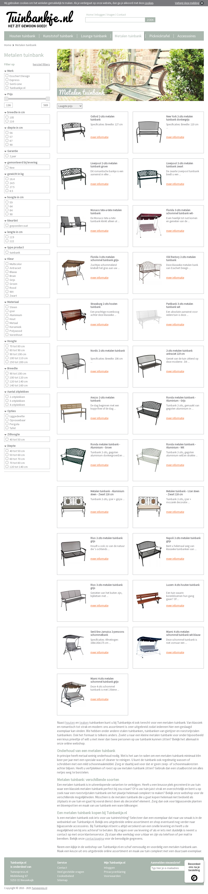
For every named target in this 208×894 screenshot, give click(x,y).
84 (11, 210)
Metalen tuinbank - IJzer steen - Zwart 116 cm (182, 492)
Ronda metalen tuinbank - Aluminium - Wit (181, 446)
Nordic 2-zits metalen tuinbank (107, 350)
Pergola (14, 424)
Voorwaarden (112, 876)
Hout (12, 319)
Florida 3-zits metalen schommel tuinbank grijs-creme (104, 260)
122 (12, 241)
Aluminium (16, 315)
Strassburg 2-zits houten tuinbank (103, 305)
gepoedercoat (19, 226)
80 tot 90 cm (17, 350)
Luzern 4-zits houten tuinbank (182, 585)
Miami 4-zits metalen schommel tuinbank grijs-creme (104, 682)
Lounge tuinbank (94, 36)
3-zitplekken (17, 401)
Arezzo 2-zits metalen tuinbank (102, 399)
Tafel (13, 428)
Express (15, 80)
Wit (12, 292)
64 (11, 206)
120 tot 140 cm (19, 381)
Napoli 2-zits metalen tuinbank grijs (183, 539)
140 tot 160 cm (19, 385)
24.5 (12, 183)
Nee (12, 167)
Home (89, 14)
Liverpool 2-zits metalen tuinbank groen (103, 165)
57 (11, 137)
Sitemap (62, 880)
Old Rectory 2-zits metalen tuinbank (181, 258)
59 (11, 202)
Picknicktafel (159, 36)
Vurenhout (16, 335)
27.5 (12, 187)
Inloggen (100, 14)
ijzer (12, 311)
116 (12, 121)
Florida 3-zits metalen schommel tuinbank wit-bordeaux (179, 213)
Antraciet (15, 268)
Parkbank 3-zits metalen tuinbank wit (179, 305)
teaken (84, 723)
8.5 (11, 191)
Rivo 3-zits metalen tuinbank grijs (106, 586)
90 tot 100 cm (18, 354)
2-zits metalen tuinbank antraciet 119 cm (179, 352)
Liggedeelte (17, 416)
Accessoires (186, 36)
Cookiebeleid (65, 876)
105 (12, 117)
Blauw (13, 272)
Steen (13, 307)
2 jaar (13, 156)
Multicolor (16, 264)
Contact (121, 14)
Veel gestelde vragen (70, 872)
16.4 (12, 179)
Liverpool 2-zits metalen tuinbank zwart (179, 165)
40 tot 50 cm (17, 439)
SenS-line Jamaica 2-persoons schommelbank (107, 633)
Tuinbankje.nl (17, 88)
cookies (149, 3)
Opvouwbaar (18, 420)
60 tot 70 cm (17, 459)
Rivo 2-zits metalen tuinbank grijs (106, 539)
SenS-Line (16, 84)
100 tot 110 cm (19, 358)
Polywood (16, 331)
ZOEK (150, 20)
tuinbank (15, 252)
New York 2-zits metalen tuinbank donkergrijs (179, 118)
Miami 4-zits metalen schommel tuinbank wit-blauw (183, 633)
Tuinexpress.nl (39, 888)
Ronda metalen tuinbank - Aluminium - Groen (105, 446)
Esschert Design (20, 76)
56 (11, 133)
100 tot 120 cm (19, 377)
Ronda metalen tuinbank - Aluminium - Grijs (181, 399)
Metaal (14, 323)
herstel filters (41, 64)
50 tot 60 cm (17, 455)
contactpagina (94, 838)
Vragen (111, 14)
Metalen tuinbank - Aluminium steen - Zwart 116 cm (107, 492)
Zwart (13, 296)
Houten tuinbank (22, 36)
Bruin (13, 276)
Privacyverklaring (115, 872)
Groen (13, 284)
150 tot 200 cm (19, 362)
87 (11, 141)
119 (12, 237)
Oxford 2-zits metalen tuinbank (102, 118)
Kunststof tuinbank (58, 36)
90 (11, 145)
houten (70, 723)
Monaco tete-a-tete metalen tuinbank (106, 211)
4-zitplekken (17, 405)
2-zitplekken (17, 397)
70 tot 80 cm (17, 346)
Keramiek (15, 327)
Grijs (12, 280)
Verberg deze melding (187, 3)
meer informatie (99, 137)
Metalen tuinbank (128, 36)
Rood (13, 288)
